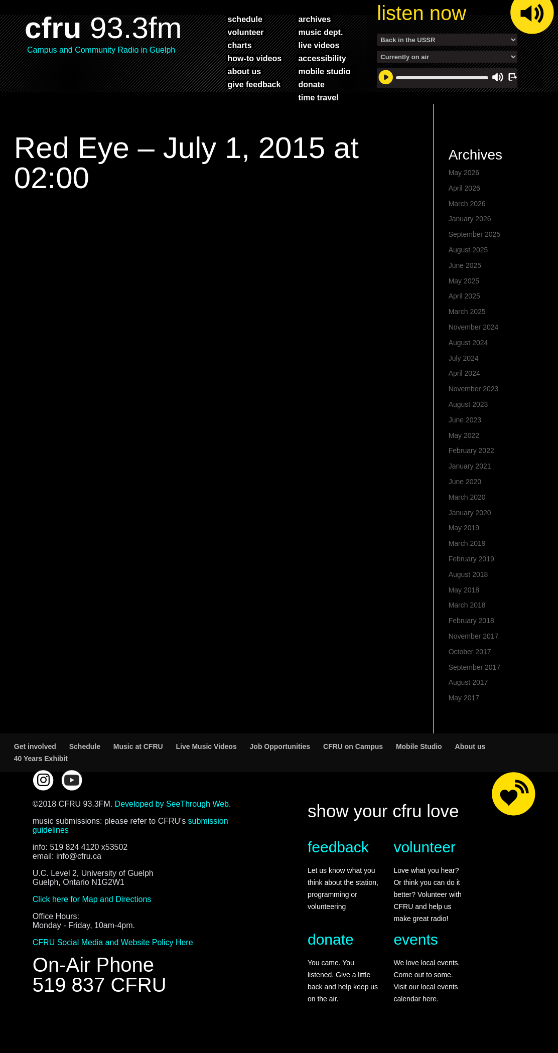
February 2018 (471, 626)
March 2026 (467, 209)
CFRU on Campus (353, 751)
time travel (318, 97)
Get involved (35, 751)
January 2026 (470, 224)
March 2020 (467, 502)
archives (314, 19)
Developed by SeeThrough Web (172, 809)
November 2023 (474, 394)
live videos (318, 45)
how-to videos (255, 58)
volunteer (246, 32)
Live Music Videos (206, 751)
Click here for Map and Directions (92, 904)
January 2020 (470, 518)
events (415, 944)
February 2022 (471, 456)
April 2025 (464, 301)
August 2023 (468, 409)
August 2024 (468, 348)
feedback (338, 852)
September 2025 (475, 239)
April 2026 (464, 193)
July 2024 (464, 363)
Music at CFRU (138, 751)
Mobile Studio (419, 751)
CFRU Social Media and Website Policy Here (113, 947)
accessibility (322, 58)
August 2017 (468, 687)
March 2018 (467, 610)
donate (311, 84)
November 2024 (474, 332)
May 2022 (464, 440)
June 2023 (465, 425)
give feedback (254, 84)
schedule (245, 19)
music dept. (320, 32)
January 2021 (470, 471)
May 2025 (464, 286)
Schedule (84, 751)
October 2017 (470, 657)
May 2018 (464, 595)
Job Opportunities (280, 751)
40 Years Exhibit (41, 764)
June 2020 (465, 487)
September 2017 (475, 672)
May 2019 (464, 533)
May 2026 (464, 178)
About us (470, 751)
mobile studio (324, 71)
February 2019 (471, 564)
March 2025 (467, 317)
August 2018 (468, 579)
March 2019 (467, 548)
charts (240, 45)
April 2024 (464, 378)
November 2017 (474, 641)
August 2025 (468, 255)
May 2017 (464, 703)
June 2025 (465, 270)
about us (244, 71)
